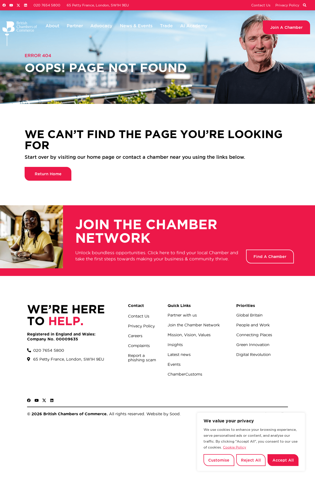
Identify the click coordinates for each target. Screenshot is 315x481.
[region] (251, 442)
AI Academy (193, 25)
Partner (75, 25)
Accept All (283, 460)
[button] (304, 5)
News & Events (136, 25)
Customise (218, 460)
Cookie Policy (234, 447)
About (52, 25)
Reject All (251, 460)
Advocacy (101, 25)
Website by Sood (162, 414)
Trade (166, 25)
